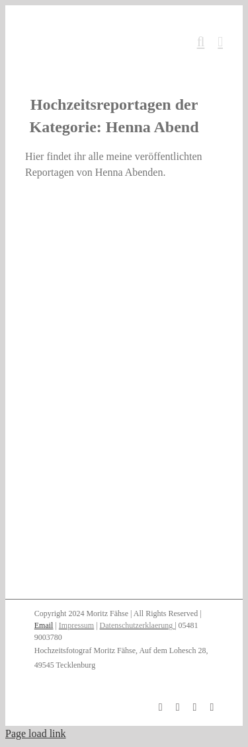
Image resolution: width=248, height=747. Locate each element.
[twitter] (212, 707)
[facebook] (161, 707)
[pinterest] (195, 707)
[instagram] (178, 707)
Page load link (35, 733)
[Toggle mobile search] (201, 42)
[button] (124, 661)
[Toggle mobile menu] (220, 42)
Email (44, 625)
